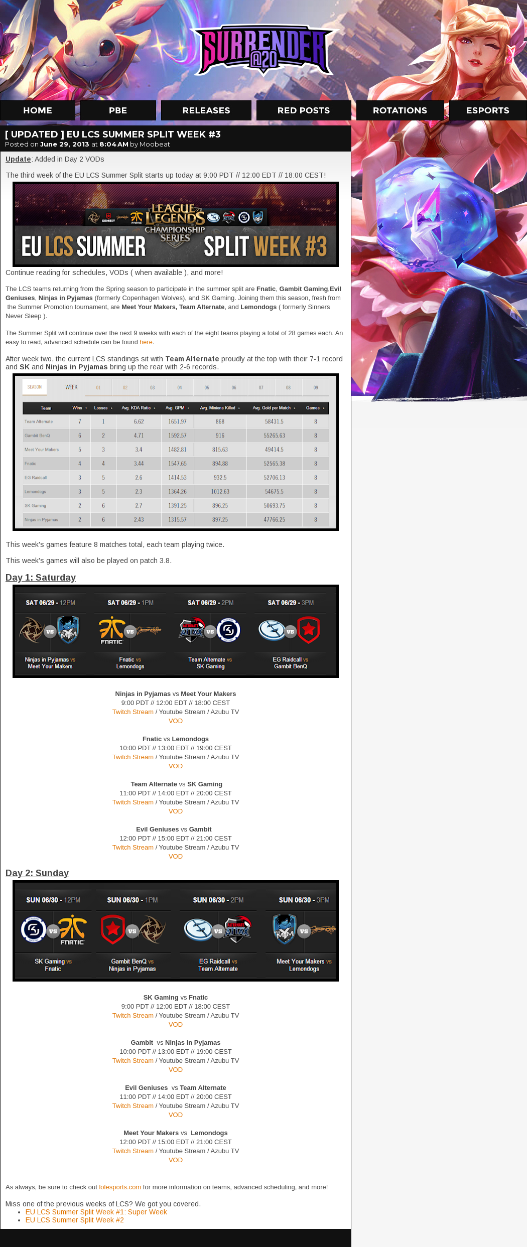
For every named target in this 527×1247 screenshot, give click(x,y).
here (146, 342)
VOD (176, 721)
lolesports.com (120, 1187)
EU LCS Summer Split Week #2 (75, 1220)
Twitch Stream (133, 712)
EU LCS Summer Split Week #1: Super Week (96, 1212)
